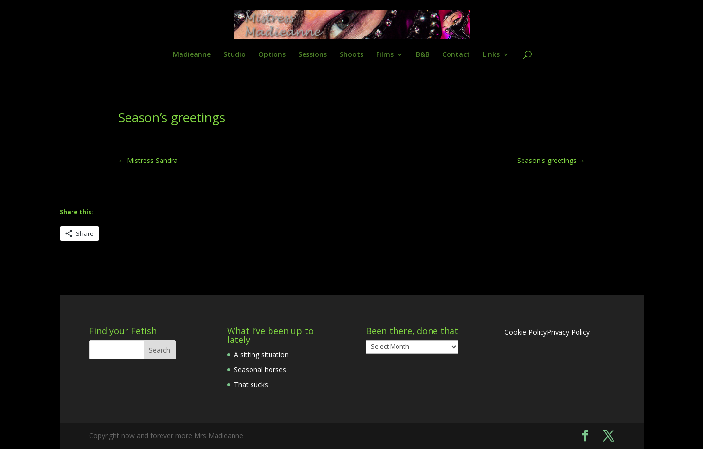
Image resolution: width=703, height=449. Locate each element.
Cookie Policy (526, 332)
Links (491, 55)
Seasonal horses (260, 369)
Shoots (351, 55)
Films (385, 55)
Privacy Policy (568, 332)
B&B (423, 55)
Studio (234, 55)
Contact (456, 55)
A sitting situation (261, 354)
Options (272, 55)
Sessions (312, 55)
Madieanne (192, 55)
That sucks (251, 384)
